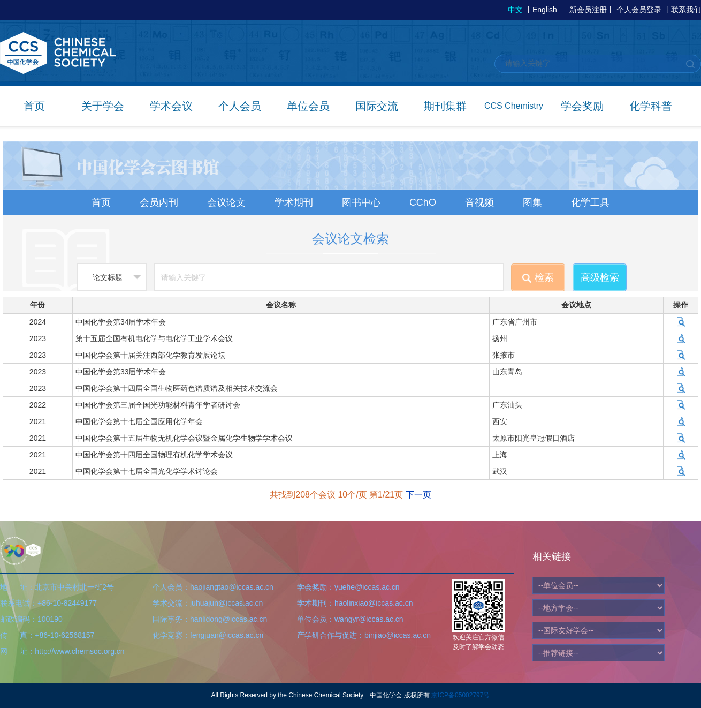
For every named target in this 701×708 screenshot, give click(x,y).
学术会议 (171, 106)
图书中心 (361, 202)
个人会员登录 (638, 9)
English (544, 9)
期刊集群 (445, 106)
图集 (532, 202)
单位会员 (308, 106)
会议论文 (226, 202)
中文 (515, 9)
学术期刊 (294, 202)
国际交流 (376, 106)
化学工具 (590, 202)
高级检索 (600, 277)
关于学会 (102, 106)
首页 (34, 106)
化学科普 (650, 106)
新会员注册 (588, 9)
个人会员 (239, 106)
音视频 (479, 202)
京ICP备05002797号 (460, 695)
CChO (422, 202)
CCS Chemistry (513, 105)
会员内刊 (159, 202)
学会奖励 (582, 106)
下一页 (418, 494)
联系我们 (686, 9)
